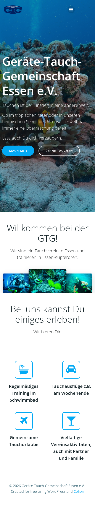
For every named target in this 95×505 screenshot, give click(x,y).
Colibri (79, 491)
